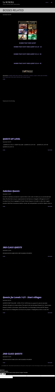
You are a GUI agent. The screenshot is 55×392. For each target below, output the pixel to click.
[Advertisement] (27, 91)
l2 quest (35, 75)
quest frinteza (17, 77)
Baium (14, 75)
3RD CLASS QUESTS (12, 247)
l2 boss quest (26, 75)
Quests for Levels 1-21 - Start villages (22, 297)
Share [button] (4, 79)
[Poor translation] (4, 374)
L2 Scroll (8, 2)
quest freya (10, 77)
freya (17, 75)
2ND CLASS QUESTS (12, 353)
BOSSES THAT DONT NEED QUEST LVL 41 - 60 (27, 54)
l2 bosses (31, 75)
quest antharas (43, 75)
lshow (38, 75)
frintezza (20, 75)
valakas (28, 77)
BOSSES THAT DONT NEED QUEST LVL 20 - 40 (28, 47)
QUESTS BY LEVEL (11, 138)
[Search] (46, 2)
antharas (10, 75)
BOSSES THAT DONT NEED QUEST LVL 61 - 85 (27, 63)
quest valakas (23, 77)
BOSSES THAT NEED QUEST (27, 43)
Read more (50, 150)
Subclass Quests (11, 190)
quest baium (5, 77)
